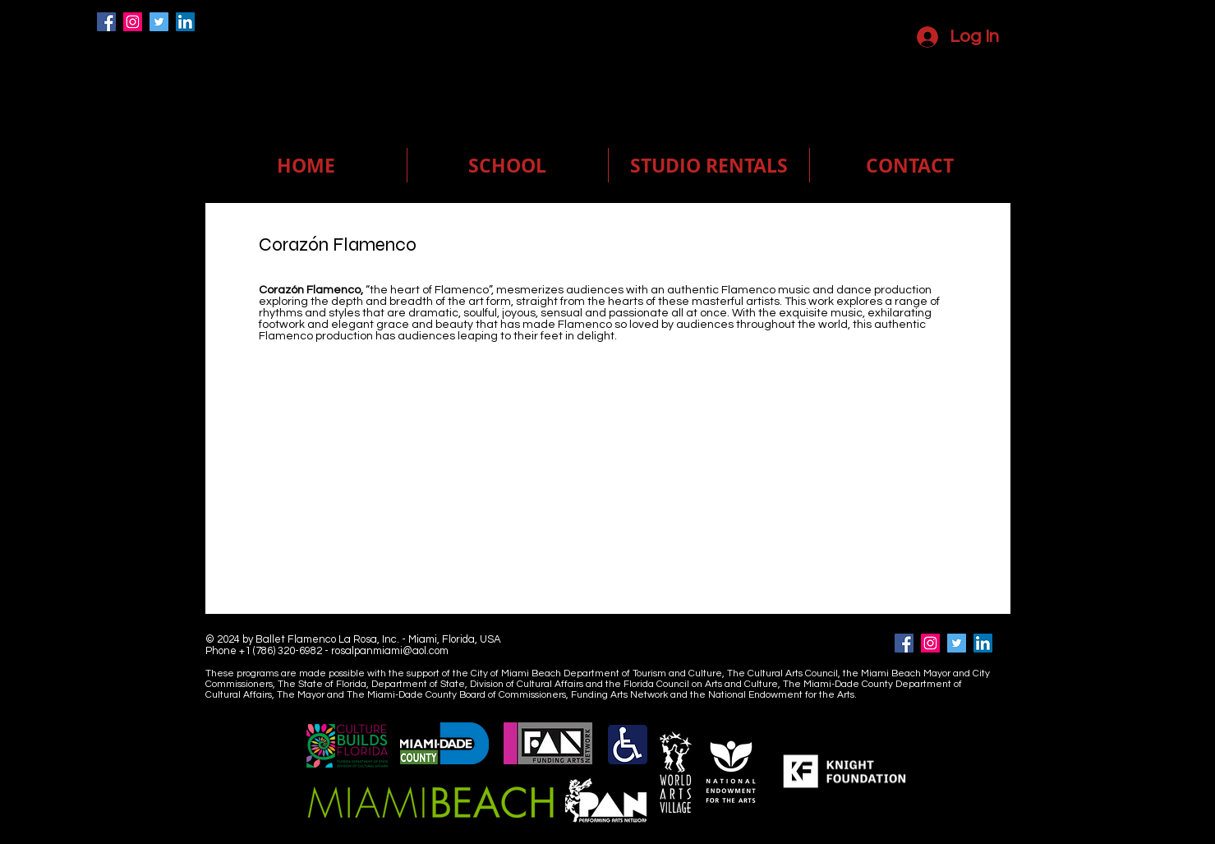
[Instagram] (132, 21)
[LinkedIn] (185, 21)
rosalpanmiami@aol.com (390, 651)
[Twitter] (159, 21)
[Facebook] (106, 21)
